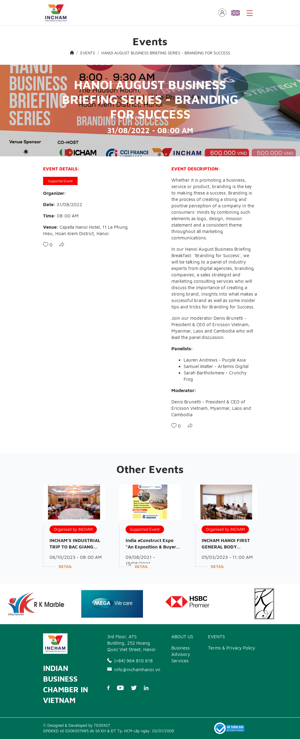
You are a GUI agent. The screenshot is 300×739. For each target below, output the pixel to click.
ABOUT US (182, 636)
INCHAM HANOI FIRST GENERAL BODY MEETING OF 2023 (226, 547)
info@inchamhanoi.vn (131, 669)
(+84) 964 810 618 (130, 660)
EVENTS (87, 52)
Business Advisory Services (180, 654)
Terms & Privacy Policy (231, 647)
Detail (65, 566)
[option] (112, 604)
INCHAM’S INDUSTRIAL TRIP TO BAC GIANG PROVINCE (74, 547)
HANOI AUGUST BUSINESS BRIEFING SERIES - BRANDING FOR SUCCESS (165, 52)
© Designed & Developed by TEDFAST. (77, 725)
